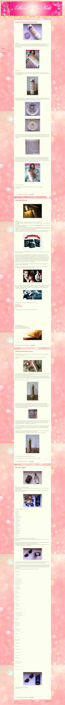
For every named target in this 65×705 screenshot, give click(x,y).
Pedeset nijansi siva (17, 304)
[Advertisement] (7, 33)
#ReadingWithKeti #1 (21, 200)
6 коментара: (26, 461)
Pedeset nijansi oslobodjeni (18, 306)
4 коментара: (26, 194)
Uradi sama (10, 16)
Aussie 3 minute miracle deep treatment (26, 22)
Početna (4, 16)
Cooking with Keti (45, 16)
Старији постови (48, 701)
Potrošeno (25, 16)
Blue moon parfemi (20, 467)
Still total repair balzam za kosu (24, 351)
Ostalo (39, 16)
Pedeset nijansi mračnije (18, 305)
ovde (30, 421)
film (15, 307)
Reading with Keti (32, 16)
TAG (20, 16)
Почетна (32, 701)
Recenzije (16, 16)
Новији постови (17, 701)
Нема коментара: (26, 345)
